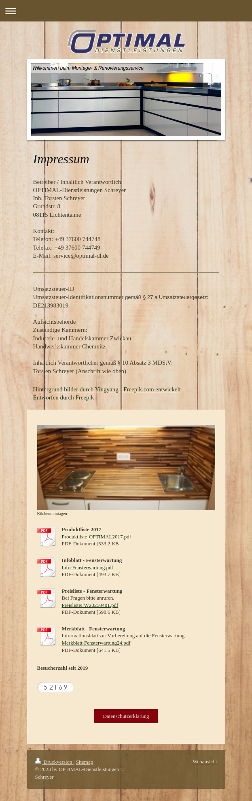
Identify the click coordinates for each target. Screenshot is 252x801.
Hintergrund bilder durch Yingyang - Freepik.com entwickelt (107, 389)
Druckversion (54, 762)
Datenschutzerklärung (126, 716)
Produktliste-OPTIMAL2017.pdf (96, 537)
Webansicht (205, 761)
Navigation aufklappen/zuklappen (126, 10)
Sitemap (84, 762)
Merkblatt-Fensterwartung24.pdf (96, 643)
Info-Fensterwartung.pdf (87, 567)
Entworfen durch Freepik (63, 397)
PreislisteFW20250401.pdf (90, 605)
